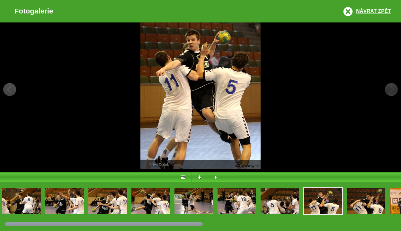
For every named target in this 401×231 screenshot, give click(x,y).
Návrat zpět (373, 11)
